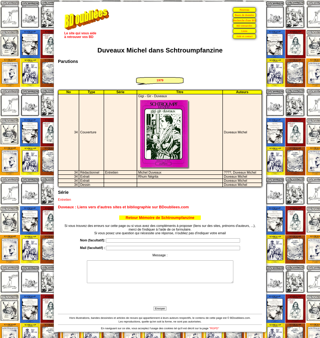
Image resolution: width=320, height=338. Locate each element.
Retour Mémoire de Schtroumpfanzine (160, 217)
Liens (244, 30)
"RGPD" (214, 332)
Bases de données (244, 15)
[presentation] (160, 299)
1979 (160, 80)
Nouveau (244, 9)
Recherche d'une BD (244, 20)
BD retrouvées (244, 25)
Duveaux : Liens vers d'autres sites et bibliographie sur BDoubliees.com (123, 207)
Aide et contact (244, 36)
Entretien (64, 199)
